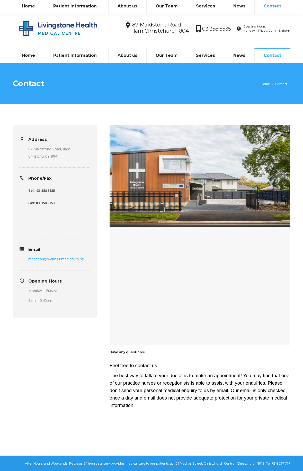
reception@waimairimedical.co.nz (56, 259)
